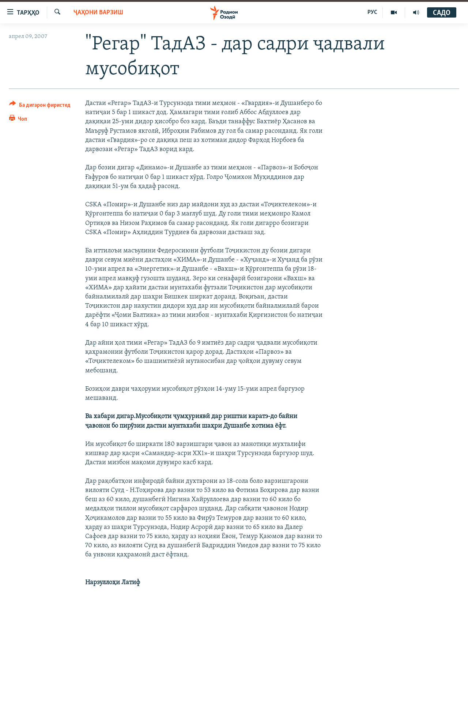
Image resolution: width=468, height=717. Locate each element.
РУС (372, 12)
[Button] (40, 106)
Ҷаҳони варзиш (98, 12)
